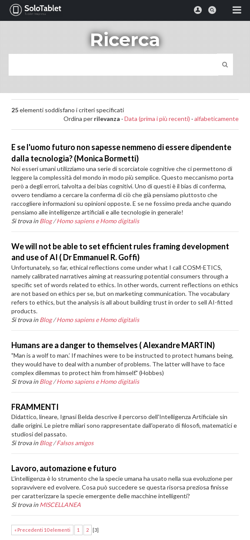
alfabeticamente (216, 118)
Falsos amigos (75, 442)
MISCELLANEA (60, 504)
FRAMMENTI (35, 407)
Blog (46, 221)
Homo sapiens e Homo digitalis (98, 221)
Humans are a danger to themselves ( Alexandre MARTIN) (113, 345)
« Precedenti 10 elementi (42, 530)
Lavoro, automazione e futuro (64, 468)
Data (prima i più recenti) (157, 118)
